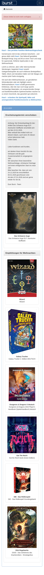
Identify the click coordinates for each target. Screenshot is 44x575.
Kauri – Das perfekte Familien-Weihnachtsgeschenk (22, 50)
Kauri (17, 56)
